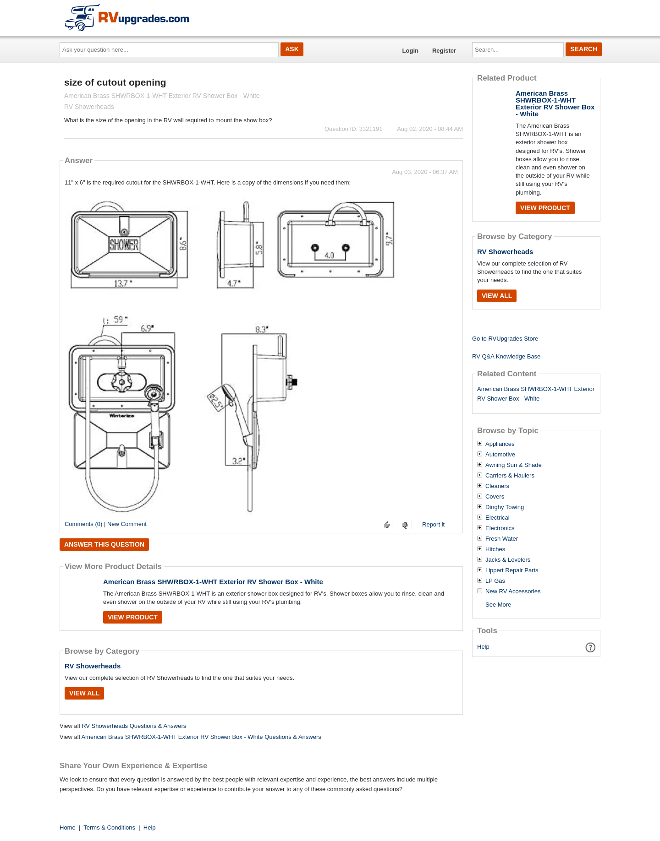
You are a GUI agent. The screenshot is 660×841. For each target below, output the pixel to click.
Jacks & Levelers (507, 560)
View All (84, 693)
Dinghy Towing (504, 507)
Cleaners (497, 486)
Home (68, 827)
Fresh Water (501, 539)
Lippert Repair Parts (512, 570)
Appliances (500, 444)
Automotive (500, 454)
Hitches (495, 549)
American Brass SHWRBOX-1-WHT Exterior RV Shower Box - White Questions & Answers (201, 736)
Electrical (497, 518)
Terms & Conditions (109, 827)
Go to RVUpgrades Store (505, 338)
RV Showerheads (93, 666)
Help (483, 646)
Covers (494, 497)
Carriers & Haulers (509, 475)
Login (410, 50)
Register (444, 50)
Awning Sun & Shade (513, 465)
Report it (433, 524)
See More (498, 604)
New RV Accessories (512, 591)
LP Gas (495, 581)
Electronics (500, 528)
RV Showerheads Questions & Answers (134, 725)
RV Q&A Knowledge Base (506, 356)
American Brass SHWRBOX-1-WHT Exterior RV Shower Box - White (213, 582)
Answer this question (104, 544)
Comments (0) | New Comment (106, 524)
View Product (133, 617)
